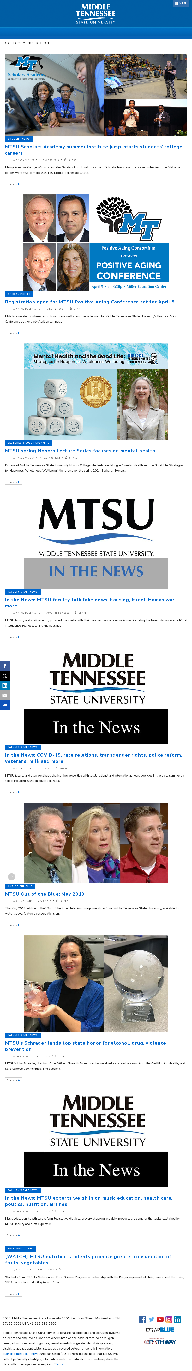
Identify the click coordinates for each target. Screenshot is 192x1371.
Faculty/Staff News (23, 591)
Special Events (19, 294)
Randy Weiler (25, 160)
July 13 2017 (42, 1211)
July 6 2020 (43, 768)
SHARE (70, 160)
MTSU (183, 3)
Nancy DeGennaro (28, 309)
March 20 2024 (55, 309)
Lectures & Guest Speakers (28, 443)
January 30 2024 (49, 458)
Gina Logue (24, 768)
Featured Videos (20, 1248)
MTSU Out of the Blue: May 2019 (44, 894)
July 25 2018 (42, 1056)
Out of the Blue (20, 886)
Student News (19, 138)
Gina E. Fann (24, 901)
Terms (59, 1364)
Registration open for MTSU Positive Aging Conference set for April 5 (90, 302)
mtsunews (23, 1056)
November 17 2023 (57, 613)
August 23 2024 (49, 160)
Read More (12, 184)
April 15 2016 (45, 1270)
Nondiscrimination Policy (20, 1354)
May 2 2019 (44, 901)
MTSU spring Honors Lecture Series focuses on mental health (80, 451)
